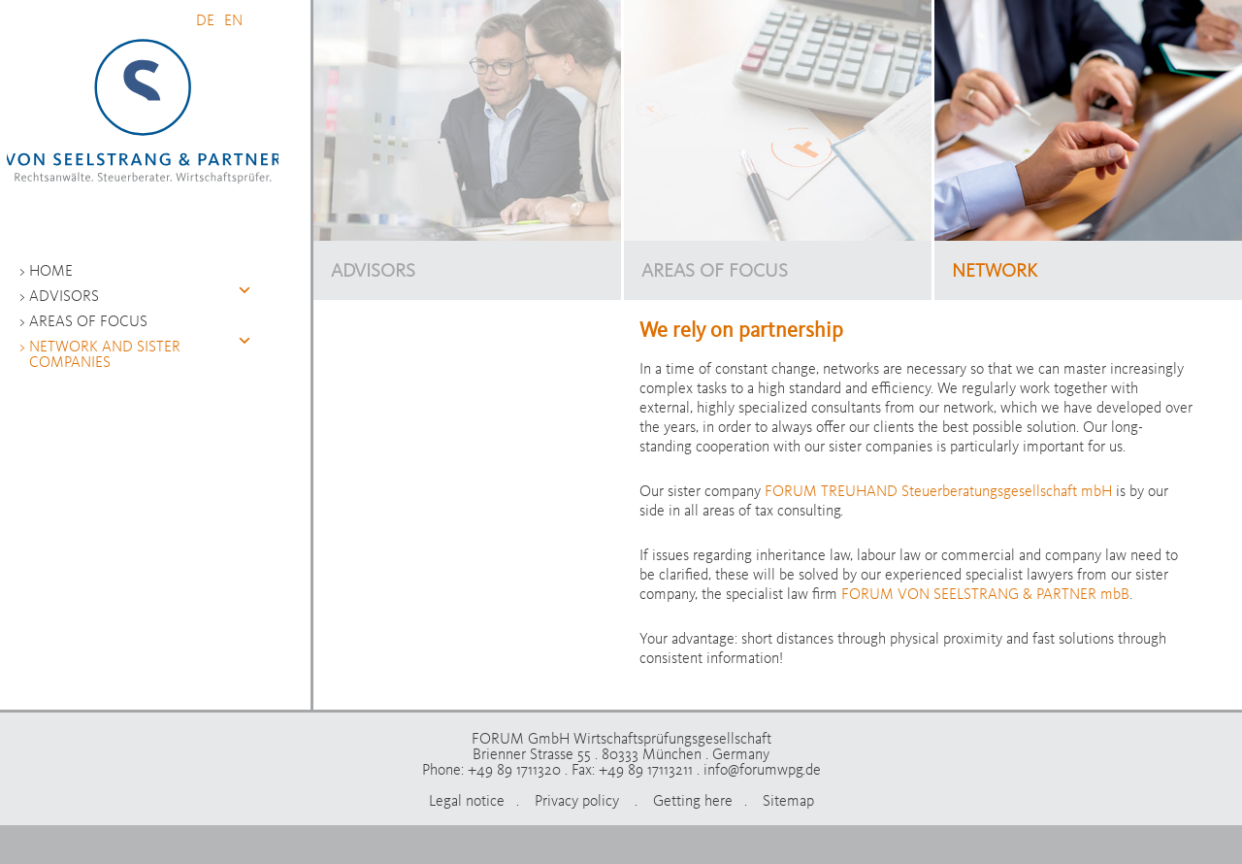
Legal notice (467, 800)
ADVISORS (373, 270)
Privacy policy (579, 800)
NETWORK (994, 270)
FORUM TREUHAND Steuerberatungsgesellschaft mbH (938, 490)
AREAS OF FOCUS (714, 270)
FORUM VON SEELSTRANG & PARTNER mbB (985, 593)
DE (205, 19)
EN (233, 19)
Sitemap (788, 800)
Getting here (693, 800)
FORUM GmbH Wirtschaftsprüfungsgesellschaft (142, 111)
